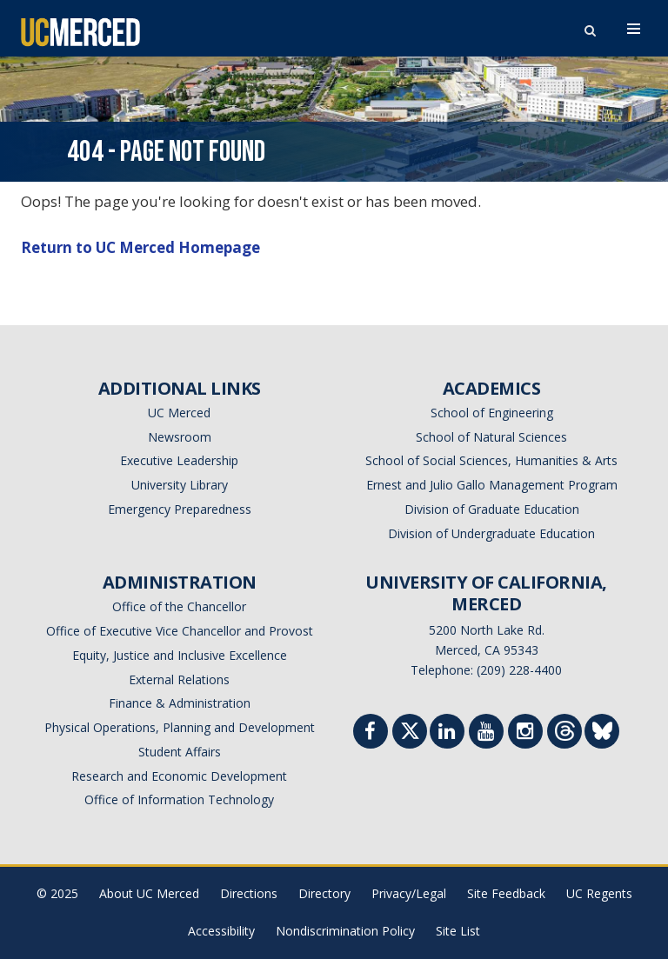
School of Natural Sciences (491, 437)
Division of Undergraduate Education (491, 533)
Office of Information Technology (179, 799)
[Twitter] (410, 735)
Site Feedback (506, 893)
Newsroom (179, 437)
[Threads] (565, 735)
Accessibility (221, 930)
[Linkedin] (447, 733)
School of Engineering (492, 412)
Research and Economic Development (179, 776)
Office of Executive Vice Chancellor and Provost (179, 631)
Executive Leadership (179, 460)
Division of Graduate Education (491, 509)
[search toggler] (589, 26)
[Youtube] (486, 733)
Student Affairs (179, 751)
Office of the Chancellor (179, 606)
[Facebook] (371, 733)
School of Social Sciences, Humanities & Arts (491, 460)
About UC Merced (149, 893)
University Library (179, 484)
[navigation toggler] (633, 29)
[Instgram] (525, 733)
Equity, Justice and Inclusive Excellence (179, 655)
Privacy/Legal (408, 893)
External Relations (179, 679)
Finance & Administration (179, 703)
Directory (324, 893)
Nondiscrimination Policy (345, 930)
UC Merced (179, 412)
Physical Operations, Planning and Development (179, 727)
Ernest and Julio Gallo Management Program (492, 484)
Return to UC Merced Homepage (140, 247)
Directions (248, 893)
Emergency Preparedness (179, 509)
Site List (458, 930)
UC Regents (599, 893)
